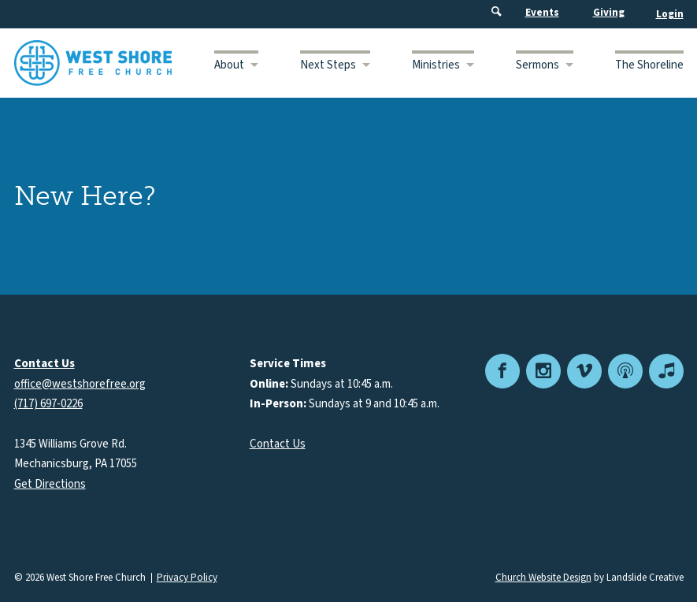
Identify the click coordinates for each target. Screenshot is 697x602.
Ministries (436, 65)
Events (542, 13)
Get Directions (50, 484)
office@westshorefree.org (80, 384)
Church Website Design (543, 577)
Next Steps (328, 65)
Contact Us (278, 444)
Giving (609, 13)
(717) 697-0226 (48, 404)
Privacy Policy (187, 578)
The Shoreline (649, 65)
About (229, 65)
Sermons (537, 65)
